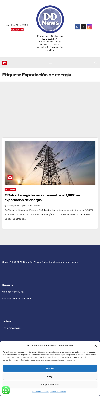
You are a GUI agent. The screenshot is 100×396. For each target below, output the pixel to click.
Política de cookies (40, 392)
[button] (95, 345)
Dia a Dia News (31, 206)
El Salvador (10, 189)
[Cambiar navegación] (50, 63)
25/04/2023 (14, 206)
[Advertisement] (50, 103)
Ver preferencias (50, 384)
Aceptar (50, 368)
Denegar (50, 376)
